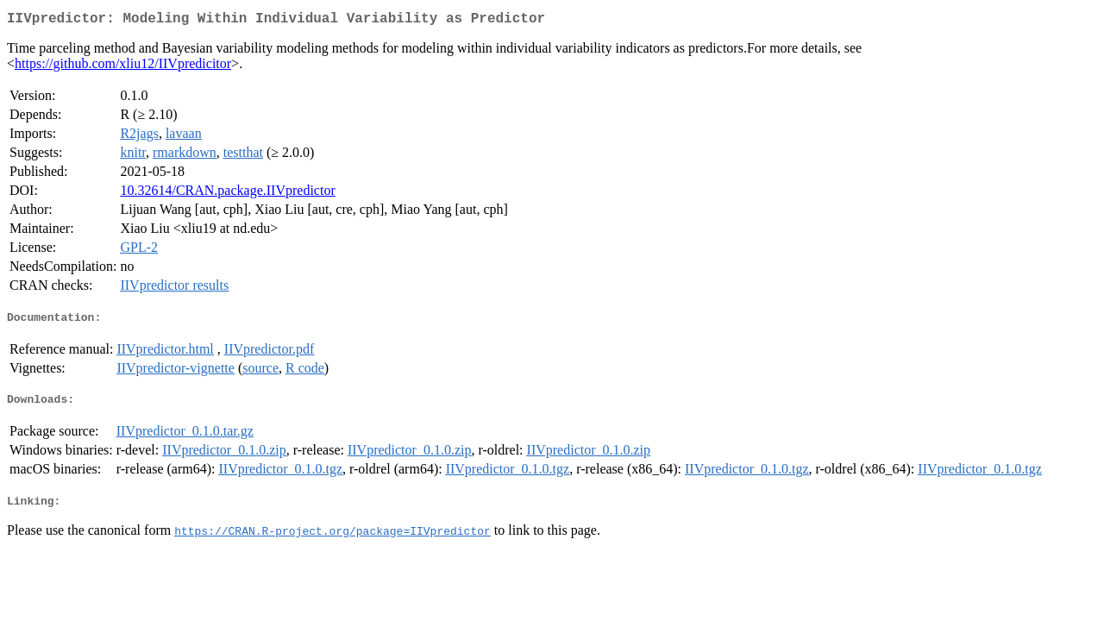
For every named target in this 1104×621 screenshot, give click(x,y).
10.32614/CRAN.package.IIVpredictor (227, 193)
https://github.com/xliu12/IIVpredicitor (123, 67)
